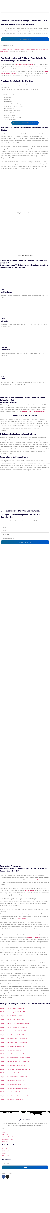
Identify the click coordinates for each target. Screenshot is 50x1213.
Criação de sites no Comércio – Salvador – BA (13, 1073)
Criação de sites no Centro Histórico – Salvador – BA (15, 1069)
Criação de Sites (30, 49)
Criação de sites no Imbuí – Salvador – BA (12, 1080)
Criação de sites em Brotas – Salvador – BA (12, 1008)
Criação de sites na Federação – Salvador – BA (13, 1042)
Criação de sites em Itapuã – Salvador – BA (12, 1012)
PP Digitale (3, 49)
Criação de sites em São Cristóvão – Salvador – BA (14, 1023)
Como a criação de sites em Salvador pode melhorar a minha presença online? (23, 948)
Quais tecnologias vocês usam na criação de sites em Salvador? (18, 960)
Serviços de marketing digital (16, 49)
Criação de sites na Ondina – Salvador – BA (12, 1046)
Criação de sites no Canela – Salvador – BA (12, 1065)
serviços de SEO (22, 918)
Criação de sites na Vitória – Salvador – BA (12, 1054)
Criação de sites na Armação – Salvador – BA (13, 1031)
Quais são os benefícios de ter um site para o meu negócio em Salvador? (21, 922)
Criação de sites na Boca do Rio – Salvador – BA (14, 1038)
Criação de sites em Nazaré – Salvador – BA (12, 1016)
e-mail (36, 880)
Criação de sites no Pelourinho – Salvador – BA (13, 1092)
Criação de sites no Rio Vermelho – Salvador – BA (14, 1096)
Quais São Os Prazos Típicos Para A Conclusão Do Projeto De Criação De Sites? (23, 888)
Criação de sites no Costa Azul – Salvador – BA (13, 1077)
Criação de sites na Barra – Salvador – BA (12, 1035)
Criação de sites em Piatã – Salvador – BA (12, 1019)
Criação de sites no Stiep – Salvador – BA (12, 1099)
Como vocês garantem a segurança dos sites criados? (15, 973)
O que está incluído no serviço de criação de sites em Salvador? (18, 984)
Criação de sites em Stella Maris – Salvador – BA (14, 1027)
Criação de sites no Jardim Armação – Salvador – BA (15, 1088)
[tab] (25, 875)
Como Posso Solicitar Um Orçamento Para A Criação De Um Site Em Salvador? (23, 875)
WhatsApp (31, 880)
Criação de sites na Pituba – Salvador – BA (12, 1050)
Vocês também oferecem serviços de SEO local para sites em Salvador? (20, 935)
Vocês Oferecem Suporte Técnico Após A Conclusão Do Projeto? (18, 899)
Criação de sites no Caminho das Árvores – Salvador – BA (16, 1058)
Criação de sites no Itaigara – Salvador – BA (12, 1084)
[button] (25, 12)
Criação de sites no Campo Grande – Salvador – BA (15, 1061)
